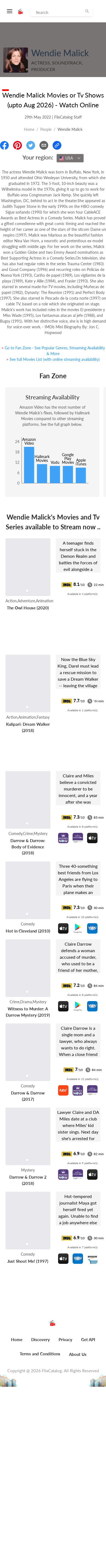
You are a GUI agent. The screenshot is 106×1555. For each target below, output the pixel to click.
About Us (78, 1354)
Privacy (65, 1339)
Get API (88, 1339)
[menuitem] (17, 1342)
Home (29, 129)
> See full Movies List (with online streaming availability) (53, 359)
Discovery (40, 1339)
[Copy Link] (57, 145)
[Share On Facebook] (4, 145)
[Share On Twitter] (30, 145)
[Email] (43, 145)
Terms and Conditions (40, 1353)
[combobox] (70, 158)
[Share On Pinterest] (17, 145)
